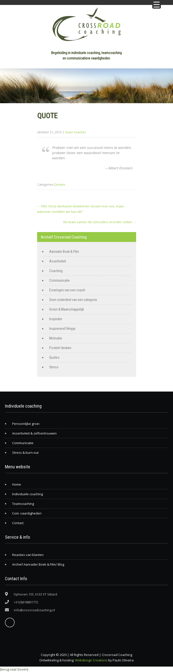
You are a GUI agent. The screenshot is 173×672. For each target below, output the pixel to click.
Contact (18, 523)
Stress (53, 367)
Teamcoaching (23, 503)
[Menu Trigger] (156, 4)
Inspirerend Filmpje (62, 329)
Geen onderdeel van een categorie (73, 300)
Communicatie (59, 280)
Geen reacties (75, 132)
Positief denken (60, 348)
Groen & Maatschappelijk (66, 309)
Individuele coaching (27, 494)
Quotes (59, 184)
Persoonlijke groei (25, 423)
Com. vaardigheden (27, 513)
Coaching (56, 271)
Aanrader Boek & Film (64, 252)
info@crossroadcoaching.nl (34, 610)
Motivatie (55, 338)
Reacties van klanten (28, 555)
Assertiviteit (57, 261)
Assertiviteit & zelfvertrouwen (34, 433)
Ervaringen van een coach (67, 290)
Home (16, 484)
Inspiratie (55, 319)
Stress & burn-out (25, 452)
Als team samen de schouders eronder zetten (99, 222)
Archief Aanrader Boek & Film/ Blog (38, 564)
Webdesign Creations (91, 660)
